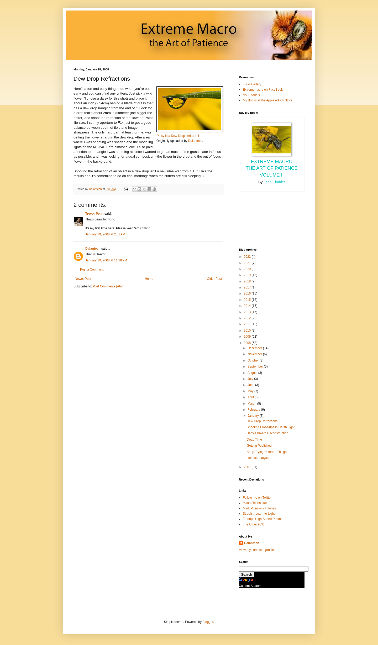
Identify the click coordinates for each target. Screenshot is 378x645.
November (255, 354)
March (252, 403)
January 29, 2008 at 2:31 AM (105, 234)
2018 (248, 281)
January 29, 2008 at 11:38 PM (106, 260)
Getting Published (259, 445)
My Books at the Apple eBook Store (267, 100)
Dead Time (254, 439)
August (253, 373)
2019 (248, 275)
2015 (248, 300)
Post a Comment (91, 269)
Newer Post (83, 279)
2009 (248, 336)
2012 (248, 318)
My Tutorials (251, 95)
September (256, 366)
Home (149, 279)
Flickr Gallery (252, 84)
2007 (248, 467)
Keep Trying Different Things (267, 452)
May (251, 391)
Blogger (207, 622)
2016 (248, 293)
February (254, 409)
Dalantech (195, 141)
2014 (248, 306)
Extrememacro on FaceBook (263, 89)
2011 (248, 324)
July (251, 379)
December (255, 348)
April (251, 397)
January (254, 415)
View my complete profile (256, 550)
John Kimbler (274, 182)
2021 (248, 263)
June (251, 385)
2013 (248, 312)
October (254, 360)
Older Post (214, 279)
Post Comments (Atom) (109, 286)
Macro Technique (255, 503)
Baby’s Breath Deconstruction (267, 433)
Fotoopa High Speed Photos (262, 519)
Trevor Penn (94, 213)
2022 (248, 257)
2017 (248, 287)
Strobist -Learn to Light (259, 513)
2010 (248, 330)
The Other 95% (253, 524)
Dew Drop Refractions (262, 421)
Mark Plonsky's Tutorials (260, 508)
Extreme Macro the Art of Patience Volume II (272, 168)
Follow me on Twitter (257, 497)
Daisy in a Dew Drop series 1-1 (178, 136)
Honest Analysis (258, 458)
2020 (248, 269)
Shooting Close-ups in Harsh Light (271, 427)
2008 (248, 343)
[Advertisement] (262, 219)
